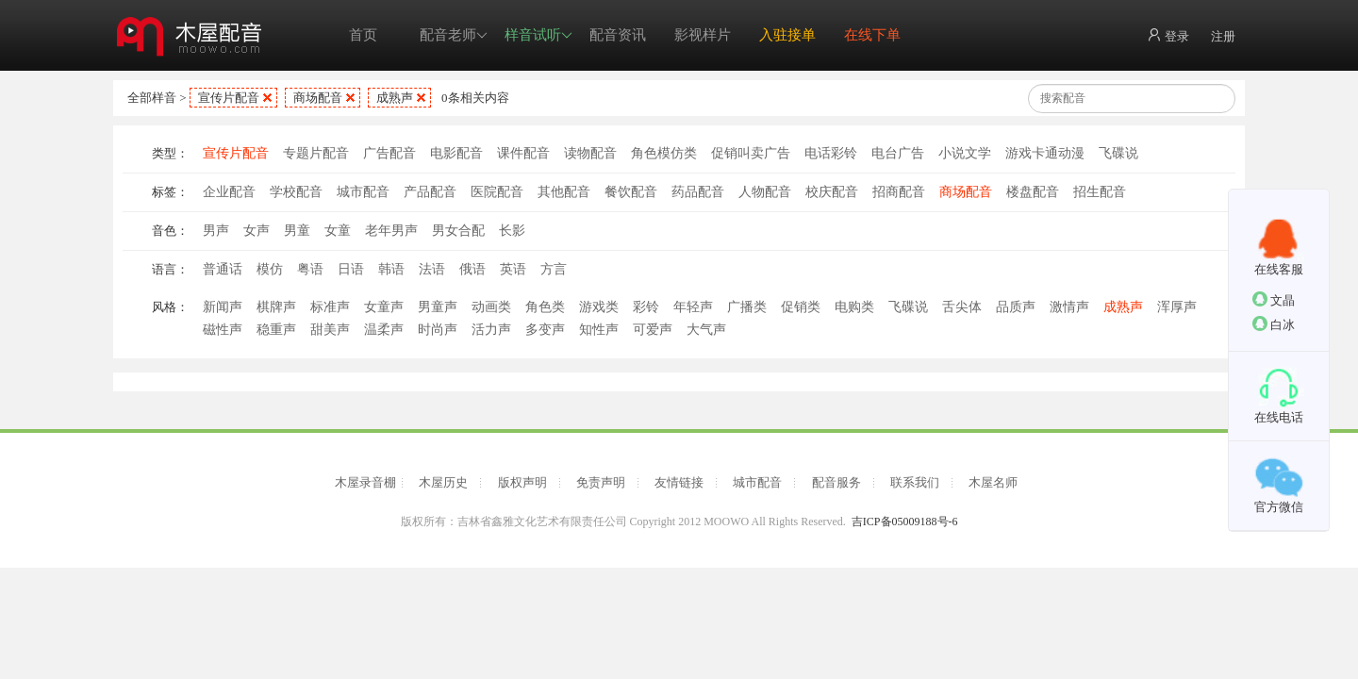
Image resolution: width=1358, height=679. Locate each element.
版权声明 (522, 482)
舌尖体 (962, 307)
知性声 (599, 330)
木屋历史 (443, 482)
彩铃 (646, 307)
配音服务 (836, 482)
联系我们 (914, 482)
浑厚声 (1177, 307)
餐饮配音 (630, 192)
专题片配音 (316, 153)
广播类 (747, 307)
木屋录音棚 (365, 482)
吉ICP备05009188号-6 (905, 521)
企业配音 (229, 192)
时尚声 (437, 330)
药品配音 (697, 192)
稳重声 (276, 330)
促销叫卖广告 (750, 153)
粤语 (310, 269)
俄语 (472, 269)
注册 (1223, 36)
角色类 (545, 307)
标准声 (330, 307)
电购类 (854, 307)
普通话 (222, 269)
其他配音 (564, 192)
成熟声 (394, 98)
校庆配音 (831, 192)
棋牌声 (276, 307)
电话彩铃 (830, 153)
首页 (363, 34)
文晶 (1273, 299)
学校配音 (296, 192)
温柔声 (384, 330)
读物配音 (590, 153)
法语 (432, 269)
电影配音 (456, 153)
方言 (553, 269)
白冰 (1273, 324)
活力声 (491, 330)
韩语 (391, 269)
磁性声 (222, 330)
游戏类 (599, 307)
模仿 (270, 269)
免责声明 (600, 482)
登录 (1168, 35)
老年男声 (391, 231)
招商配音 (898, 192)
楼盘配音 (1032, 192)
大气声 (706, 330)
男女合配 (458, 231)
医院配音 (497, 192)
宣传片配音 (228, 98)
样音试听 (538, 35)
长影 (512, 231)
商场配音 (317, 98)
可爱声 (652, 330)
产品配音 (430, 192)
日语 (351, 269)
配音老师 (454, 35)
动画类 (491, 307)
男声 (216, 231)
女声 (256, 231)
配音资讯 (617, 34)
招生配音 (1099, 192)
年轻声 (693, 307)
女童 (337, 231)
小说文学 (964, 153)
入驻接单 (787, 34)
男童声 (437, 307)
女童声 (384, 307)
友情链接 (679, 482)
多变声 (545, 330)
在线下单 (872, 34)
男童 (297, 231)
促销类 (800, 307)
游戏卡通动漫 (1045, 153)
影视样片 (702, 34)
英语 (513, 269)
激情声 (1069, 307)
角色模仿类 (664, 153)
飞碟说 (1118, 153)
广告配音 (389, 153)
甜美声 (330, 330)
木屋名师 (993, 482)
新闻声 (222, 307)
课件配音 (523, 153)
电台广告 (897, 153)
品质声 (1015, 307)
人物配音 (764, 192)
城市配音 (363, 192)
